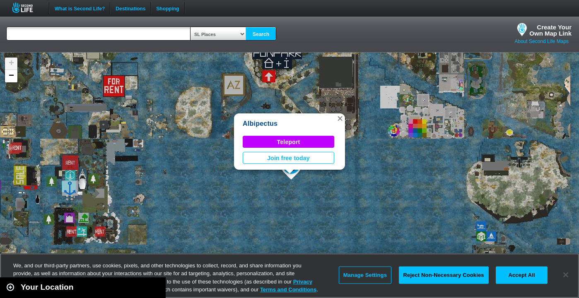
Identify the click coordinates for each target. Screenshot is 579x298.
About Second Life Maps (541, 41)
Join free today (288, 158)
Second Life (27, 7)
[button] (340, 118)
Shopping (167, 8)
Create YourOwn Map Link (550, 30)
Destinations (130, 8)
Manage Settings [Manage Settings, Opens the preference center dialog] (365, 275)
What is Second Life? (80, 8)
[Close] (566, 275)
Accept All (521, 275)
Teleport (288, 142)
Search (261, 34)
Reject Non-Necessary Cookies (443, 275)
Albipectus (260, 123)
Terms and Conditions (288, 289)
